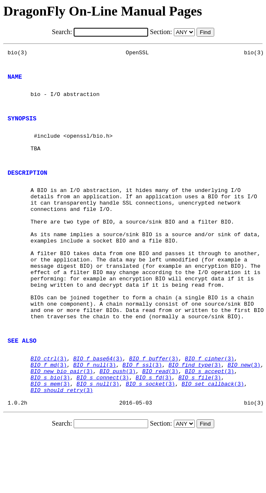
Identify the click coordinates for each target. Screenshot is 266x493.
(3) (49, 407)
